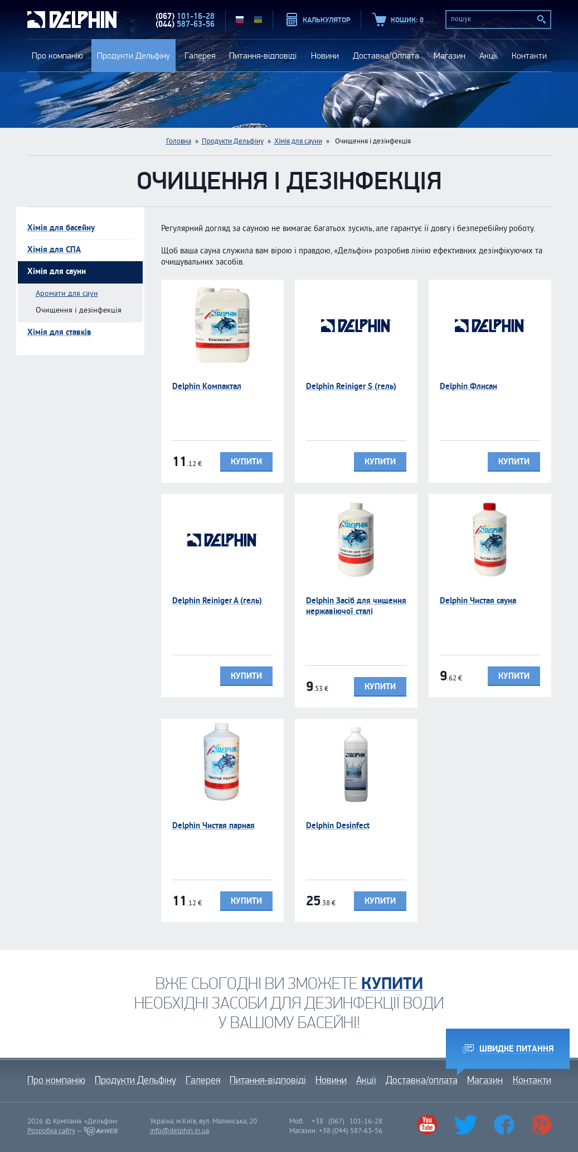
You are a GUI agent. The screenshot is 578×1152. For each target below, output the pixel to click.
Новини (325, 55)
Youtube (427, 1125)
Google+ (540, 1125)
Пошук (541, 19)
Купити (246, 462)
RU (240, 19)
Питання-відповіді (263, 55)
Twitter (466, 1125)
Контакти (529, 55)
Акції (488, 55)
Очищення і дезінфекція (79, 310)
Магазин (449, 55)
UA (258, 19)
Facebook (503, 1125)
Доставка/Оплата (386, 55)
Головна (178, 141)
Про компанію (57, 55)
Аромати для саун (67, 294)
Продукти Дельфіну (133, 55)
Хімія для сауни (298, 141)
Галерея (199, 55)
